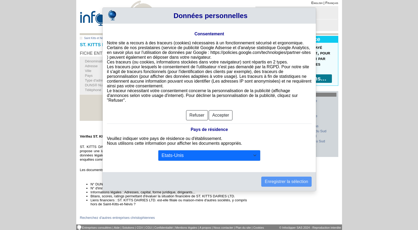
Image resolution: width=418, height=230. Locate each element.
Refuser (197, 115)
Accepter (220, 115)
